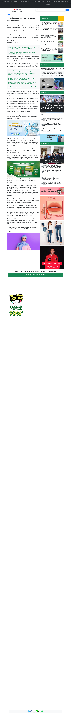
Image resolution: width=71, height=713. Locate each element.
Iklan (32, 271)
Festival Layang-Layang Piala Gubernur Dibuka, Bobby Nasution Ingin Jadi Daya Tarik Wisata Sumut (52, 130)
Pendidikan (37, 1)
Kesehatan (63, 1)
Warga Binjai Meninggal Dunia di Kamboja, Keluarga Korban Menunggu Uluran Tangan (53, 119)
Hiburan (43, 1)
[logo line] (36, 711)
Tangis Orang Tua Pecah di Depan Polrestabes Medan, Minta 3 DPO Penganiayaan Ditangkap (48, 43)
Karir (28, 271)
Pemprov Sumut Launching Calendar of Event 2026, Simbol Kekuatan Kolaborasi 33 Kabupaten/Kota (21, 79)
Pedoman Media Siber (49, 271)
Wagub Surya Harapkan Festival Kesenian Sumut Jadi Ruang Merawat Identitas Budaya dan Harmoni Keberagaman (22, 70)
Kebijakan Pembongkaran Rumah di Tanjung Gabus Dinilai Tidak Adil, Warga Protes (52, 183)
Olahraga (30, 1)
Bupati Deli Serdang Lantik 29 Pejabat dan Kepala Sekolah (52, 161)
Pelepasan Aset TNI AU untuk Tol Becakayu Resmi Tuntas (53, 114)
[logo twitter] (34, 711)
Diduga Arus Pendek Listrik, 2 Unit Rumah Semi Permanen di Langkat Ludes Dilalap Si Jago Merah (49, 49)
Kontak (17, 271)
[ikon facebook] (31, 711)
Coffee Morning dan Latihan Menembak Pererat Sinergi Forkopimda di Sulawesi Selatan (52, 124)
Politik (4, 1)
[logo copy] (39, 711)
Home (9, 14)
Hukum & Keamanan (16, 2)
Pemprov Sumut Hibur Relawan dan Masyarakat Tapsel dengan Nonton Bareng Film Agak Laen (22, 86)
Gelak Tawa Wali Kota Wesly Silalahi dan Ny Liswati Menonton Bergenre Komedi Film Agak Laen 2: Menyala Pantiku (22, 83)
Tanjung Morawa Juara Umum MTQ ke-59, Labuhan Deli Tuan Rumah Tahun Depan (49, 23)
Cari (68, 9)
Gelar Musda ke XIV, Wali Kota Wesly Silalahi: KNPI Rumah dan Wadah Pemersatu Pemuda (49, 30)
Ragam (58, 1)
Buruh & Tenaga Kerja (48, 4)
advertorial (10, 1)
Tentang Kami (38, 271)
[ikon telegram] (29, 711)
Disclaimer (23, 271)
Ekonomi (53, 1)
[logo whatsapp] (42, 711)
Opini (26, 1)
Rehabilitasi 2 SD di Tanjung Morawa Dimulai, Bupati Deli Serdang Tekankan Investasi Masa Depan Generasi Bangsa (52, 166)
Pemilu (22, 1)
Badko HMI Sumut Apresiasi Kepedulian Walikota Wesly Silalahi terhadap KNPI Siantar (49, 36)
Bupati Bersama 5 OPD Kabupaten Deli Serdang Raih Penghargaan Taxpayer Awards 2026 (52, 172)
